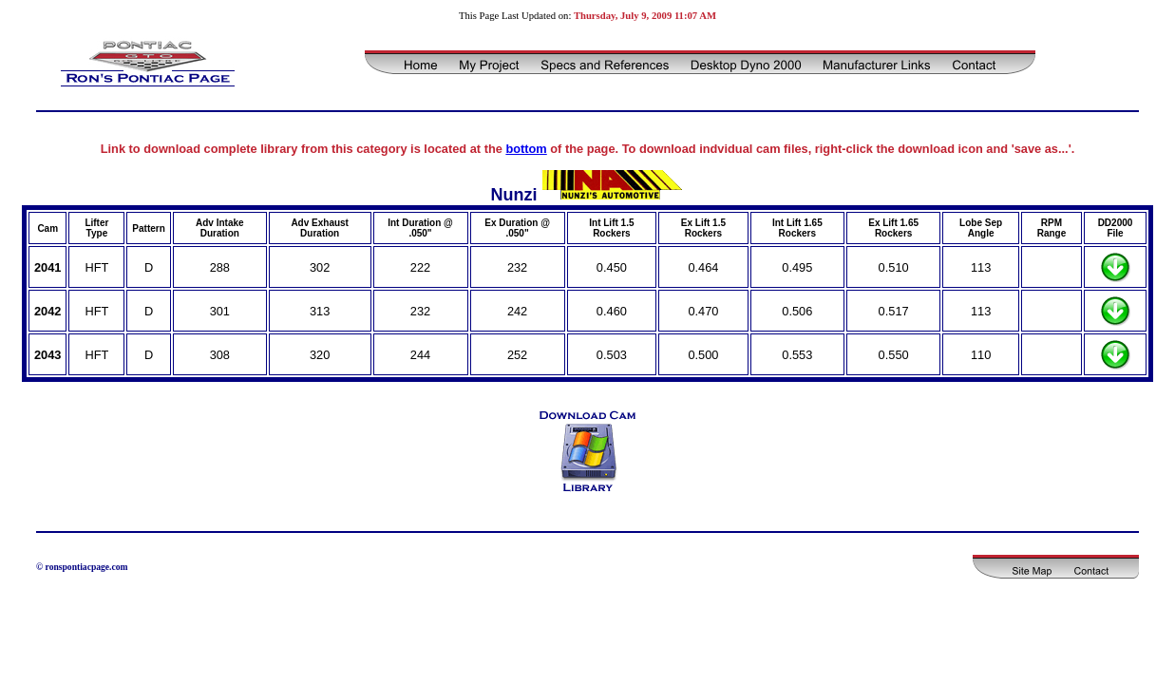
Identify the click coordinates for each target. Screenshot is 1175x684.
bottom (525, 149)
